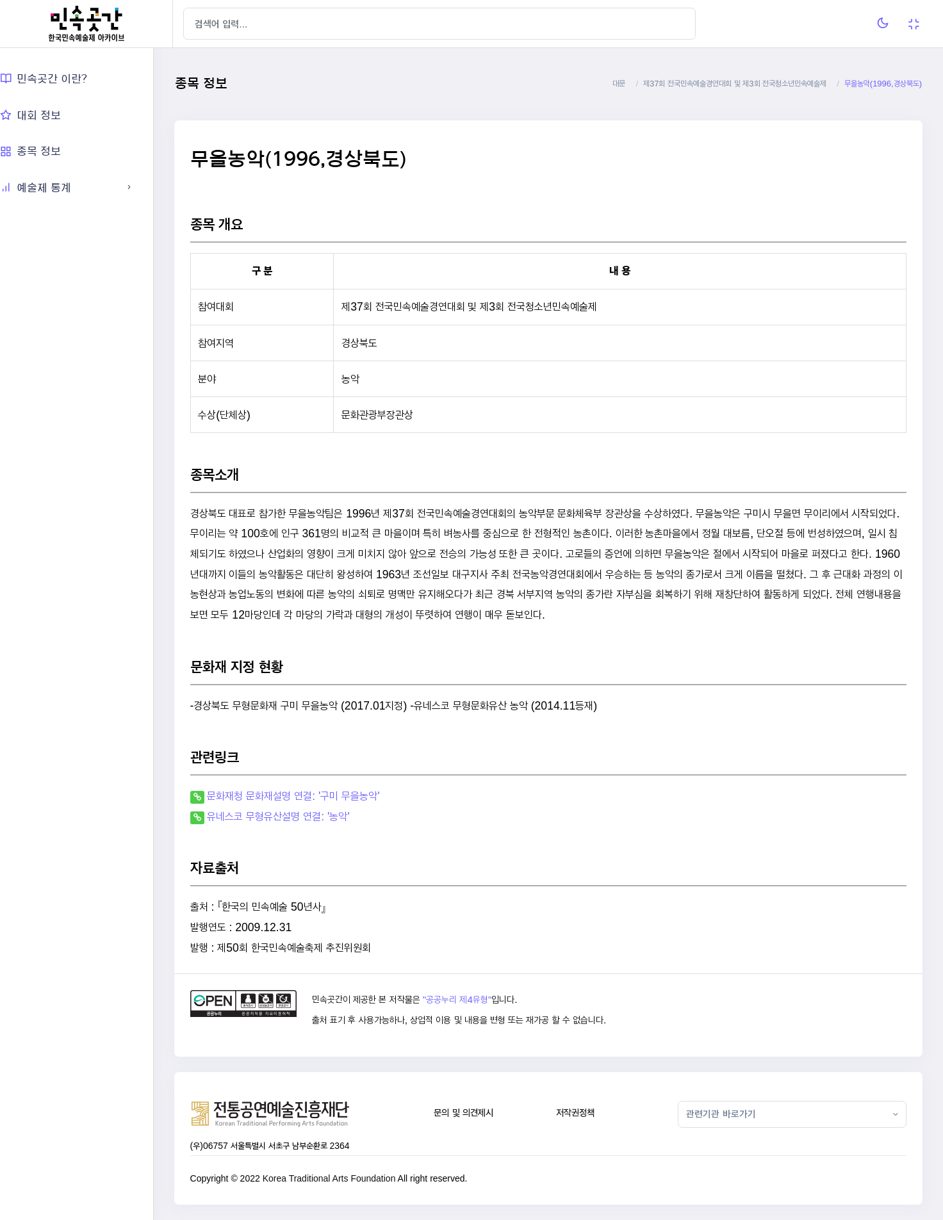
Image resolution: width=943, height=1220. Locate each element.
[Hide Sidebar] (198, 23)
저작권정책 (585, 1113)
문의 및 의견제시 (477, 1113)
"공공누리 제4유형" (473, 999)
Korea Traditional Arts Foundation (348, 1178)
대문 (618, 83)
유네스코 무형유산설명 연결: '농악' (298, 816)
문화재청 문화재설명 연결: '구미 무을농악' (313, 795)
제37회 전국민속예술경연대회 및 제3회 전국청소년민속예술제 (734, 83)
